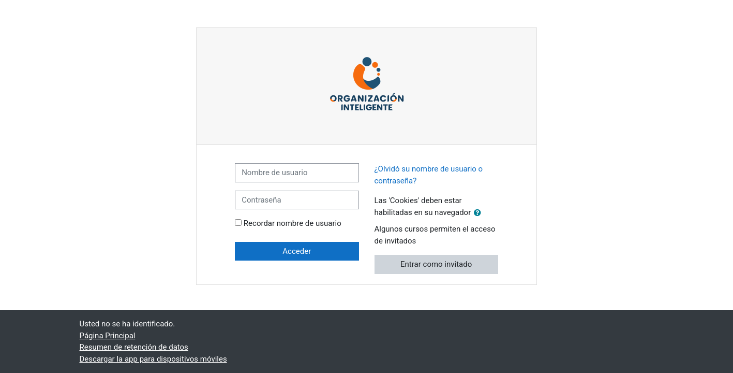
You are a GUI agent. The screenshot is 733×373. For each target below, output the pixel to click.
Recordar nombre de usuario (292, 223)
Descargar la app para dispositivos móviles (153, 359)
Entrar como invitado (436, 264)
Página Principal (108, 335)
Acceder (296, 251)
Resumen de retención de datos (134, 347)
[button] (479, 213)
